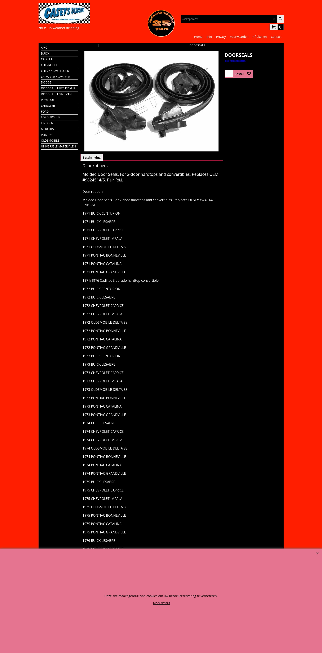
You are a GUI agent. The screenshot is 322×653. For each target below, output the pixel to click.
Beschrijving (92, 157)
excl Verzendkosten (235, 60)
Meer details (161, 603)
